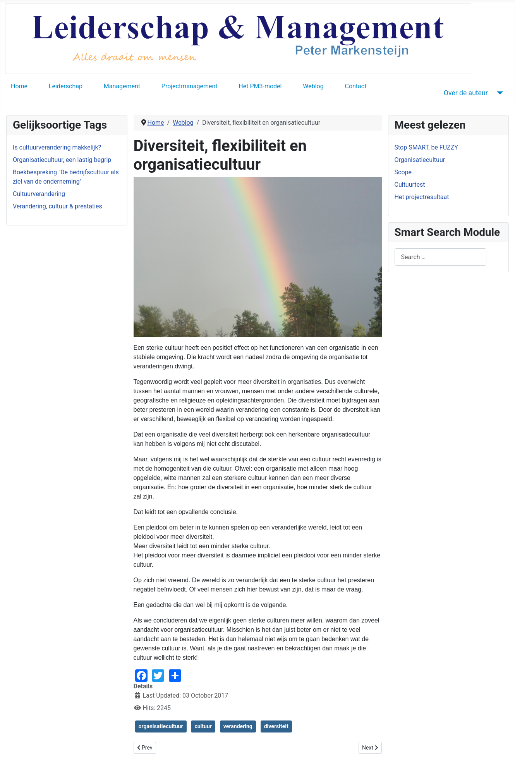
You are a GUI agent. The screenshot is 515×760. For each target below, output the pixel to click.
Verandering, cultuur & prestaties (57, 206)
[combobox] (440, 257)
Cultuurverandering (39, 194)
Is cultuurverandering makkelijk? (57, 147)
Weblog (313, 86)
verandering (237, 726)
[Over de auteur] (498, 93)
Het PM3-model (260, 86)
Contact (355, 86)
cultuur (202, 726)
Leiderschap (65, 86)
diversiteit (276, 726)
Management (122, 86)
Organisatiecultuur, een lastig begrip (62, 159)
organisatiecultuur (161, 726)
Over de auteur (466, 93)
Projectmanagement (189, 86)
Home (19, 86)
